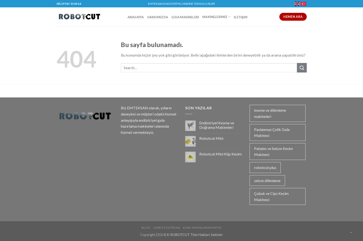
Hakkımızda (157, 17)
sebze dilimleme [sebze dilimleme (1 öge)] (267, 180)
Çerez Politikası (166, 227)
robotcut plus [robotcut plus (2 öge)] (265, 167)
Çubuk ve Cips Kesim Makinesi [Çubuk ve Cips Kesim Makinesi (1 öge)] (271, 196)
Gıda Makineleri (185, 17)
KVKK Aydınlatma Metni (202, 227)
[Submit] (302, 67)
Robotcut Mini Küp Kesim (220, 154)
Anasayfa (136, 17)
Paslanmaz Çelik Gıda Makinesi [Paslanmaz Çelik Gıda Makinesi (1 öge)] (272, 132)
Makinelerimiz (216, 16)
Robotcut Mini (211, 138)
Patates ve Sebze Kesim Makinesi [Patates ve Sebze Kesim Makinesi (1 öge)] (273, 151)
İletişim (240, 17)
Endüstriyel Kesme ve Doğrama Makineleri (216, 125)
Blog (146, 227)
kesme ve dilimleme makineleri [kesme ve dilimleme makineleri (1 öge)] (270, 113)
